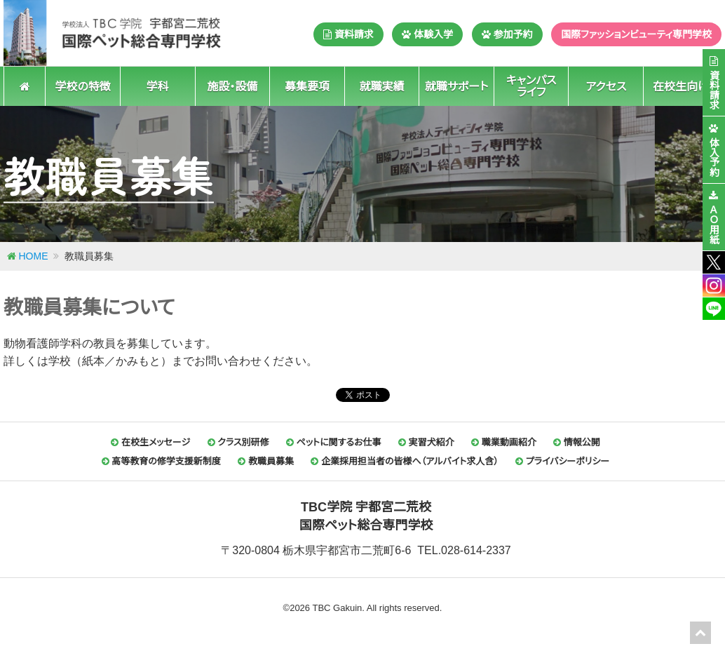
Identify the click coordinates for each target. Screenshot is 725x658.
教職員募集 (266, 461)
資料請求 (348, 34)
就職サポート (457, 86)
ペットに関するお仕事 (333, 442)
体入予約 (713, 156)
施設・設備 (232, 86)
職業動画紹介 (503, 442)
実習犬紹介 (426, 442)
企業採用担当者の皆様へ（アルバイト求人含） (404, 461)
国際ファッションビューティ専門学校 (636, 34)
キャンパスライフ (531, 86)
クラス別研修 (238, 442)
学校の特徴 (82, 86)
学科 (158, 86)
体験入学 (427, 34)
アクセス (605, 86)
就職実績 (381, 86)
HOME (33, 256)
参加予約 (507, 34)
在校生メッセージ (150, 442)
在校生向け (681, 86)
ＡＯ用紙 (713, 223)
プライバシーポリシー (562, 461)
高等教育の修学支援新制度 (161, 461)
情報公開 (576, 442)
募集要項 (307, 86)
